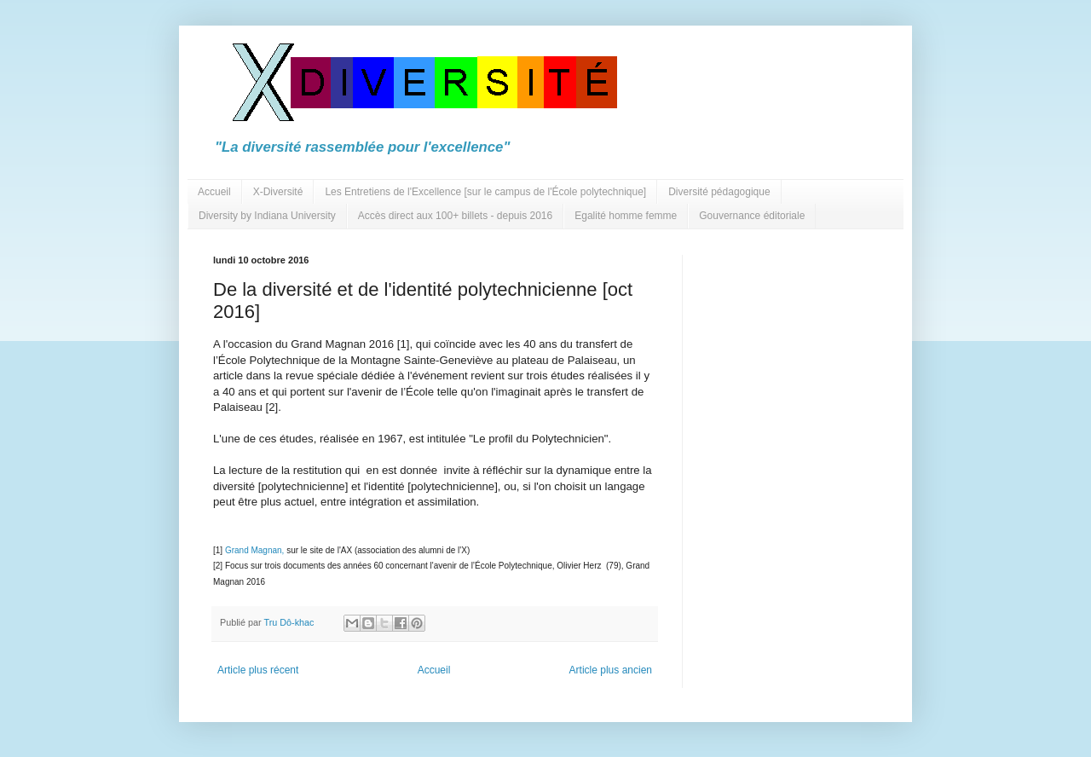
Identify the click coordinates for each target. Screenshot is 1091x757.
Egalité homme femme (625, 216)
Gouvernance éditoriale (752, 216)
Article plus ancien (610, 670)
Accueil (214, 192)
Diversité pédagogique (719, 192)
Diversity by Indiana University (267, 216)
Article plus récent (257, 670)
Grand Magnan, (255, 550)
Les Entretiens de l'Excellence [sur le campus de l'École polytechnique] (485, 192)
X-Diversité (278, 192)
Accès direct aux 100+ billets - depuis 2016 (455, 216)
